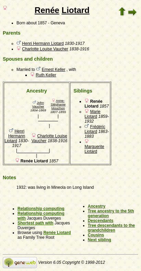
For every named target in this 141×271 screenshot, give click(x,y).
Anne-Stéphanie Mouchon (58, 104)
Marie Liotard (92, 114)
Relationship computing (40, 208)
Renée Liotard (57, 232)
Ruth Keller (46, 75)
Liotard (76, 10)
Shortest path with (35, 223)
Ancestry (96, 206)
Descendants (101, 220)
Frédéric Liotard (94, 129)
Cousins (96, 235)
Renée (47, 10)
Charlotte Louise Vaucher (45, 49)
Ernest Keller (54, 69)
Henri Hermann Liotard (42, 43)
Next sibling (99, 239)
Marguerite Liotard (94, 149)
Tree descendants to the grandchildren (111, 228)
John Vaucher (38, 104)
